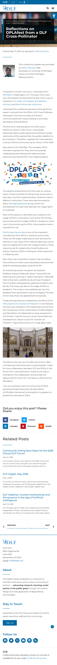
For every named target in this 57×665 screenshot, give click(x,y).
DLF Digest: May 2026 (15, 474)
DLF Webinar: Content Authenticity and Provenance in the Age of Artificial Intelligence (26, 497)
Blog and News (19, 21)
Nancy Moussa (28, 68)
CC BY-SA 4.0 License (36, 658)
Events (45, 51)
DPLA (38, 51)
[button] (54, 16)
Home (8, 21)
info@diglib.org (16, 560)
